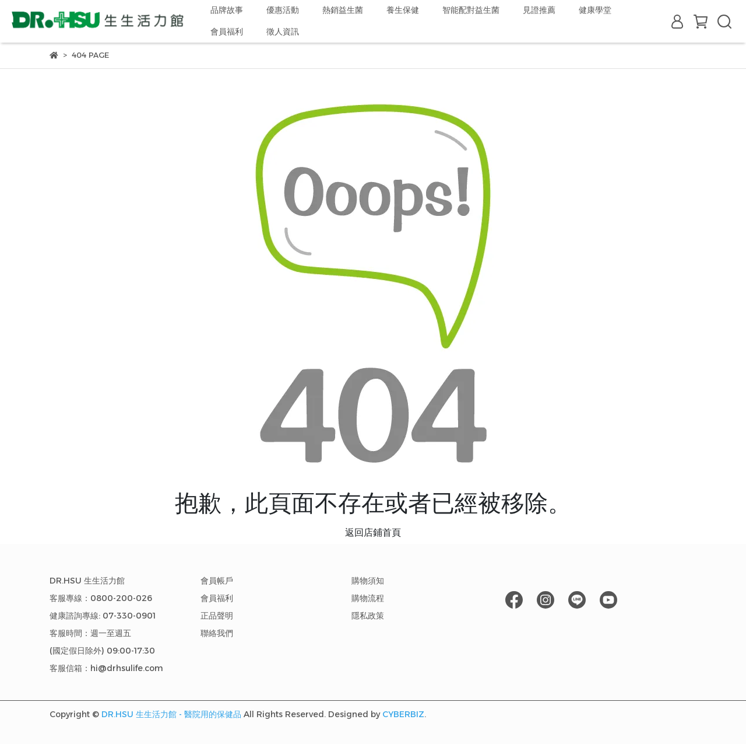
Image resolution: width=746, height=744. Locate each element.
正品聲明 (216, 615)
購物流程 (367, 598)
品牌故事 (226, 10)
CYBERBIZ (403, 714)
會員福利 (226, 31)
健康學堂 (595, 10)
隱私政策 (367, 615)
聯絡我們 (216, 633)
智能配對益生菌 (470, 10)
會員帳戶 (216, 580)
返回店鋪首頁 (373, 532)
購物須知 (367, 580)
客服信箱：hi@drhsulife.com (106, 668)
